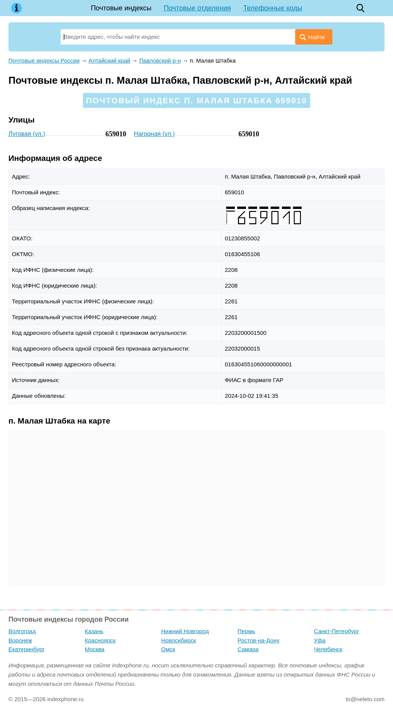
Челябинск (328, 649)
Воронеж (20, 640)
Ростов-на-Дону (258, 640)
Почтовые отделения (197, 8)
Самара (248, 649)
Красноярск (100, 640)
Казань (94, 631)
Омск (168, 649)
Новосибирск (178, 640)
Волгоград (22, 631)
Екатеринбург (26, 649)
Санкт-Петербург (336, 631)
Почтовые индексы (121, 8)
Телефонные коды (272, 8)
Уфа (319, 640)
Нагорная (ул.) (154, 134)
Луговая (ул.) (26, 134)
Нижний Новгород (185, 631)
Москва (94, 649)
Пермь (246, 631)
